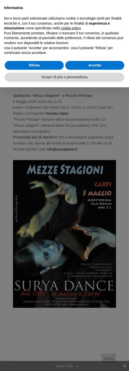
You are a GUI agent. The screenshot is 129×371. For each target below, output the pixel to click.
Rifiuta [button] (34, 65)
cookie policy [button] (70, 28)
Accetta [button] (94, 65)
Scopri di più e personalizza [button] (65, 77)
